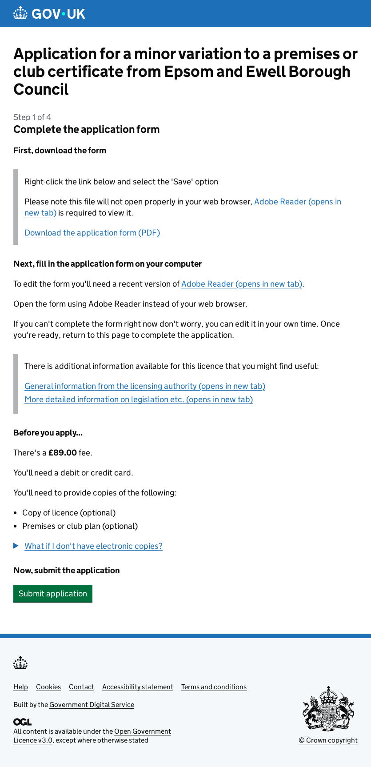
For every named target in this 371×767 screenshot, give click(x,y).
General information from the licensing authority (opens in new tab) (144, 386)
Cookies (48, 687)
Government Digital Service (91, 704)
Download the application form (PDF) (92, 233)
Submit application (53, 593)
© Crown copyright (328, 740)
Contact (81, 687)
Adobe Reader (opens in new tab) (241, 284)
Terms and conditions (214, 687)
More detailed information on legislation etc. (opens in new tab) (138, 399)
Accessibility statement (137, 687)
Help (20, 687)
